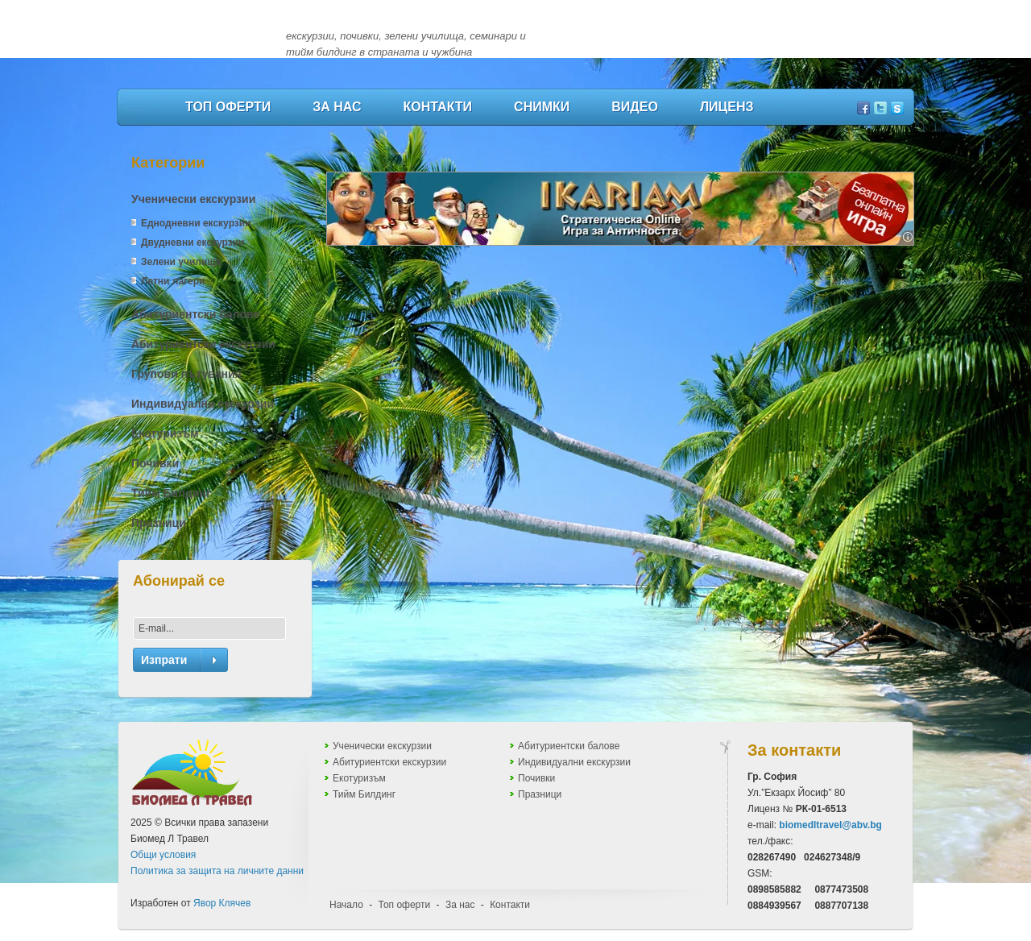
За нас (337, 107)
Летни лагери (173, 281)
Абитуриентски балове (195, 314)
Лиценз (727, 107)
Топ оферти (228, 107)
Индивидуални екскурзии (202, 403)
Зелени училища (181, 261)
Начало (346, 904)
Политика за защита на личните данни (217, 871)
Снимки (541, 107)
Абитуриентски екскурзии (203, 344)
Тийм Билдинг (171, 493)
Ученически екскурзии (193, 199)
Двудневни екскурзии (192, 242)
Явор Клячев (222, 903)
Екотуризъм (165, 433)
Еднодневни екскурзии (196, 223)
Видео (634, 107)
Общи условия (163, 854)
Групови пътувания (186, 373)
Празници (158, 522)
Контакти (438, 107)
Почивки (155, 463)
